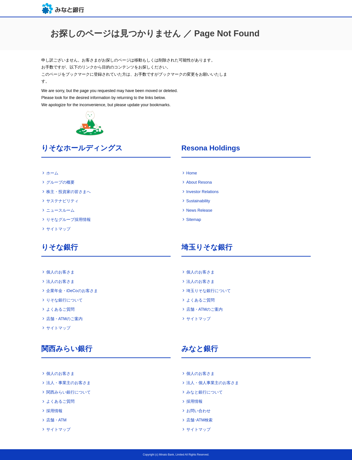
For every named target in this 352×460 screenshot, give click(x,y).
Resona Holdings (210, 148)
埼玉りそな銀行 (206, 247)
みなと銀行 (199, 349)
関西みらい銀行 (66, 349)
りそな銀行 (59, 247)
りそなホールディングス (82, 148)
